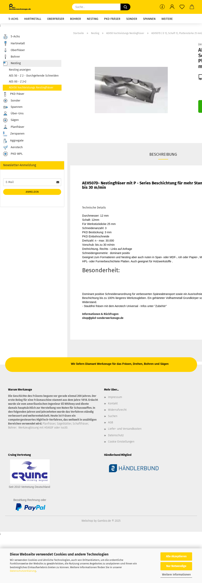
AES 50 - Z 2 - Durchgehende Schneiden (34, 75)
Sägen (11, 120)
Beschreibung (163, 154)
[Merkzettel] (182, 7)
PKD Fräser (112, 19)
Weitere (167, 19)
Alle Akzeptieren (176, 556)
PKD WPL (13, 154)
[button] (172, 7)
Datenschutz (116, 435)
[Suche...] (125, 7)
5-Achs (13, 19)
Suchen (112, 416)
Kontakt (113, 403)
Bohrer (75, 19)
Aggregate (13, 140)
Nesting (92, 19)
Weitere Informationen (176, 574)
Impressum (115, 397)
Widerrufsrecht (117, 409)
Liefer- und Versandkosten (124, 428)
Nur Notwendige (176, 566)
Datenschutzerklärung (23, 570)
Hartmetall (32, 19)
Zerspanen (14, 133)
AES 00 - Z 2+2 (17, 81)
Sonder (131, 19)
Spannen (149, 19)
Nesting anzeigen (20, 69)
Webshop (87, 520)
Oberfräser (55, 19)
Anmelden (32, 192)
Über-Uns (13, 113)
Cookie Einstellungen (121, 441)
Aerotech (13, 147)
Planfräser (13, 127)
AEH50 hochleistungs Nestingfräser (31, 87)
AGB (110, 422)
